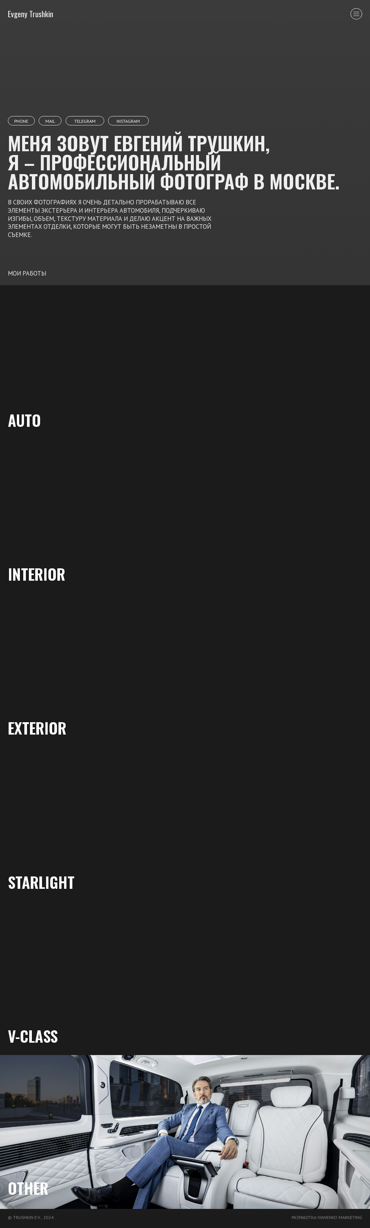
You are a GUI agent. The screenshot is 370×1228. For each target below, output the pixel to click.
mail (50, 121)
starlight (41, 882)
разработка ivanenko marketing (327, 1217)
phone (21, 121)
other (28, 1187)
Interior (36, 573)
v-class (33, 1035)
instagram (128, 121)
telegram (85, 121)
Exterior (37, 727)
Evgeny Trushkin (30, 13)
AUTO (24, 420)
